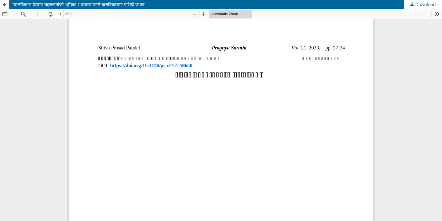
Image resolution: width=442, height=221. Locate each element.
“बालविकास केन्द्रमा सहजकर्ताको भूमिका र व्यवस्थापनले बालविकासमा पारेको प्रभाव (78, 4)
